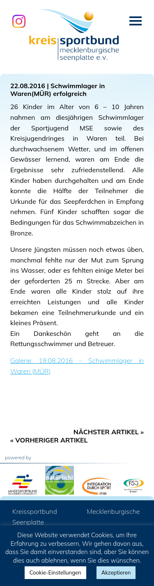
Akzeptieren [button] (116, 572)
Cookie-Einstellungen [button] (55, 572)
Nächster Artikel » (109, 432)
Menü (135, 20)
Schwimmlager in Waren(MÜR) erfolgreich (57, 90)
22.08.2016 (27, 86)
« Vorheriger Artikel (49, 440)
